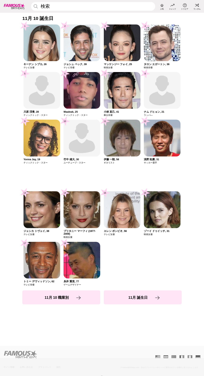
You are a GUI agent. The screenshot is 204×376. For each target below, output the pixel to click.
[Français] (181, 356)
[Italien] (190, 356)
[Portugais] (174, 356)
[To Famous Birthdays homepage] (14, 6)
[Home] (52, 354)
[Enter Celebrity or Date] (93, 6)
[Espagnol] (166, 356)
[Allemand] (198, 356)
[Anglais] (157, 356)
